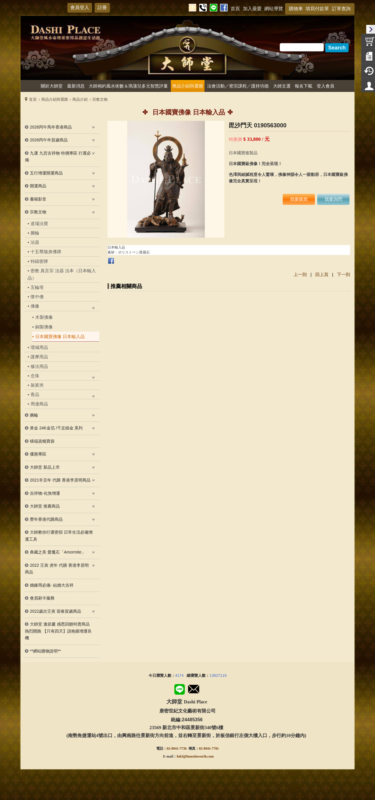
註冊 (102, 7)
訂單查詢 (341, 8)
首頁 (33, 99)
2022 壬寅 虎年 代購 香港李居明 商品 (57, 569)
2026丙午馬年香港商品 (51, 127)
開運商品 (38, 186)
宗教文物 (100, 99)
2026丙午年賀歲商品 (49, 140)
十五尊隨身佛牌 (45, 251)
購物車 (296, 8)
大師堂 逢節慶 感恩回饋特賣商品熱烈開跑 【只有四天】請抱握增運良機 (58, 631)
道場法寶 (39, 223)
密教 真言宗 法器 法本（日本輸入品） (62, 274)
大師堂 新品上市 (45, 467)
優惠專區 (38, 454)
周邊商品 (39, 403)
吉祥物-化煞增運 (45, 493)
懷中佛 (37, 296)
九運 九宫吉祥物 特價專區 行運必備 (58, 156)
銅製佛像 (44, 326)
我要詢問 (333, 199)
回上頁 (321, 274)
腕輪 (34, 232)
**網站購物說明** (45, 651)
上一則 (300, 274)
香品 (34, 394)
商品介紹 (80, 99)
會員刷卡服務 (42, 598)
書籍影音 (38, 199)
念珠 (34, 375)
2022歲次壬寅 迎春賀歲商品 (55, 611)
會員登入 (79, 7)
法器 (34, 242)
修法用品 (39, 366)
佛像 (34, 306)
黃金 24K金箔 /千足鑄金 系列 (56, 428)
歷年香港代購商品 (46, 519)
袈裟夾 (37, 385)
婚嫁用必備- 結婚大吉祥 (52, 585)
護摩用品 (39, 356)
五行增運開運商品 (46, 173)
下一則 (343, 274)
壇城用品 (39, 347)
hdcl (180, 756)
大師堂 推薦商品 (45, 506)
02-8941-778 (208, 748)
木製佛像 (44, 317)
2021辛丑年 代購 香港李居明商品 (60, 480)
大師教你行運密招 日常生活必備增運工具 (59, 536)
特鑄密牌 (39, 261)
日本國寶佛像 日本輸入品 (60, 336)
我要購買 (299, 199)
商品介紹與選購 (54, 99)
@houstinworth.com (198, 756)
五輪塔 (37, 287)
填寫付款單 (317, 8)
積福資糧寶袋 (42, 441)
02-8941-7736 (177, 748)
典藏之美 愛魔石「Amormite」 (58, 552)
